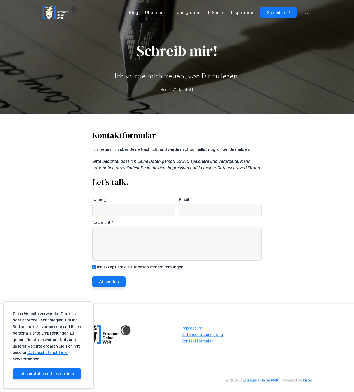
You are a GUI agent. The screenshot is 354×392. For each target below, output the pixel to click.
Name (99, 199)
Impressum (192, 329)
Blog (133, 12)
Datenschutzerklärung (202, 335)
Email (185, 199)
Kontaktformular (197, 341)
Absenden (109, 281)
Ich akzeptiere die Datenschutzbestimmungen (137, 267)
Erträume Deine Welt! (261, 381)
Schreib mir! (278, 12)
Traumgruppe (186, 12)
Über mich (155, 12)
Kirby (307, 381)
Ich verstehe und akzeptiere (46, 373)
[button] (307, 12)
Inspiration (242, 12)
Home (166, 89)
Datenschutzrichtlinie (47, 352)
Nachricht (102, 222)
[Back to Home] (60, 12)
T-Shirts (215, 12)
